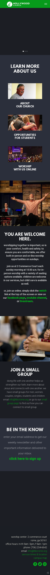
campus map (40, 558)
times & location (35, 554)
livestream (26, 301)
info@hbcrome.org (19, 399)
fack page (16, 297)
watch (42, 290)
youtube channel (36, 297)
